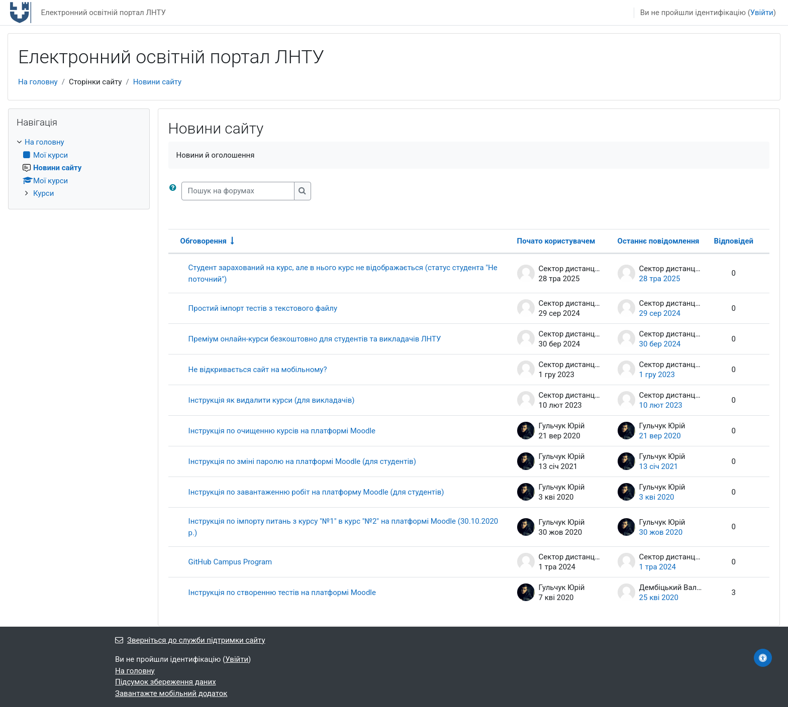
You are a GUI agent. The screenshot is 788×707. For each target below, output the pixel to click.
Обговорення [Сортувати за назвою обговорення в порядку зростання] (203, 241)
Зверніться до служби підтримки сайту (190, 640)
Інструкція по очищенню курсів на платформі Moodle (281, 430)
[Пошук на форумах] (237, 191)
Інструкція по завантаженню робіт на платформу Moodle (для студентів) (316, 492)
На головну (38, 81)
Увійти (761, 12)
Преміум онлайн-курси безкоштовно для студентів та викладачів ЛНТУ (314, 338)
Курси (43, 193)
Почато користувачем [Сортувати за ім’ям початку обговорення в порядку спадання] (556, 241)
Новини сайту (157, 81)
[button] (174, 191)
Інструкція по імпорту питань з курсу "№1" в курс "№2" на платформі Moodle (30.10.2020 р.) (343, 527)
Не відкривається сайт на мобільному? (257, 369)
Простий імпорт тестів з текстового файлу (262, 308)
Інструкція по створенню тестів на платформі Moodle (282, 592)
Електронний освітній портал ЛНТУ (103, 12)
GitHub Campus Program (230, 561)
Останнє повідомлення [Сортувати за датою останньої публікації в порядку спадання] (659, 241)
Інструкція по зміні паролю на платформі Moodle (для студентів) (302, 461)
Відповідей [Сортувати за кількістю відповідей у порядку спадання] (733, 241)
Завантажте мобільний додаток (171, 693)
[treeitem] (79, 168)
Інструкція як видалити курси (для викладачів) (271, 400)
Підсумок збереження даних (165, 681)
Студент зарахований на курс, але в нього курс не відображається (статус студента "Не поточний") (343, 273)
